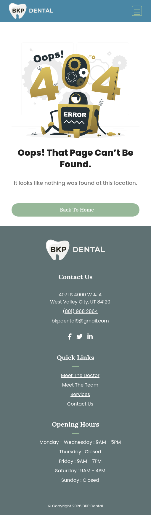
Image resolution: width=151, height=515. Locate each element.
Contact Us (80, 403)
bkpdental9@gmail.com (80, 320)
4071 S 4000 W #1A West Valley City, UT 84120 (80, 298)
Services (80, 394)
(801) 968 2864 (80, 311)
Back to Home (76, 209)
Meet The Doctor (80, 375)
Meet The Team (80, 385)
